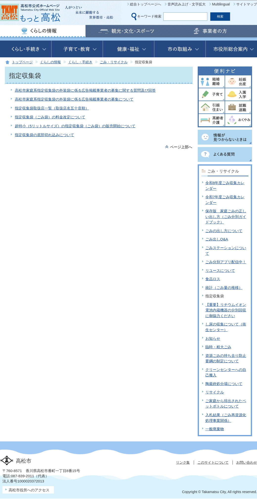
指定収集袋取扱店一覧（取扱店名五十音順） (52, 108)
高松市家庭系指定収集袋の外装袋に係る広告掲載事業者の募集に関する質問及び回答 (85, 90)
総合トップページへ (145, 4)
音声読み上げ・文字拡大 (187, 4)
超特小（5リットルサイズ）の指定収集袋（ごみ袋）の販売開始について (75, 126)
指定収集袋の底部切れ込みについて (44, 135)
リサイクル (214, 392)
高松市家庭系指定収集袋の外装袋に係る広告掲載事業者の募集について (74, 99)
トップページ (22, 62)
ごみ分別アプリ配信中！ (225, 262)
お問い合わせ (246, 462)
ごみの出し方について (223, 231)
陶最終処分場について (223, 384)
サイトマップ (246, 4)
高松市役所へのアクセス (29, 490)
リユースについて (220, 270)
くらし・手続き (80, 62)
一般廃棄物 (214, 429)
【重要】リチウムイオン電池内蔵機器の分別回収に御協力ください (225, 310)
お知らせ (212, 338)
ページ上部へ (181, 147)
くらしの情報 (50, 62)
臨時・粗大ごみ (218, 347)
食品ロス (212, 279)
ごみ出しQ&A (216, 239)
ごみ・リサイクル (114, 62)
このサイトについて (213, 462)
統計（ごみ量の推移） (223, 287)
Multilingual (221, 4)
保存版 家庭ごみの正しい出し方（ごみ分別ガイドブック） (225, 216)
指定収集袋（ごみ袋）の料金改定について (50, 117)
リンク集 (183, 462)
